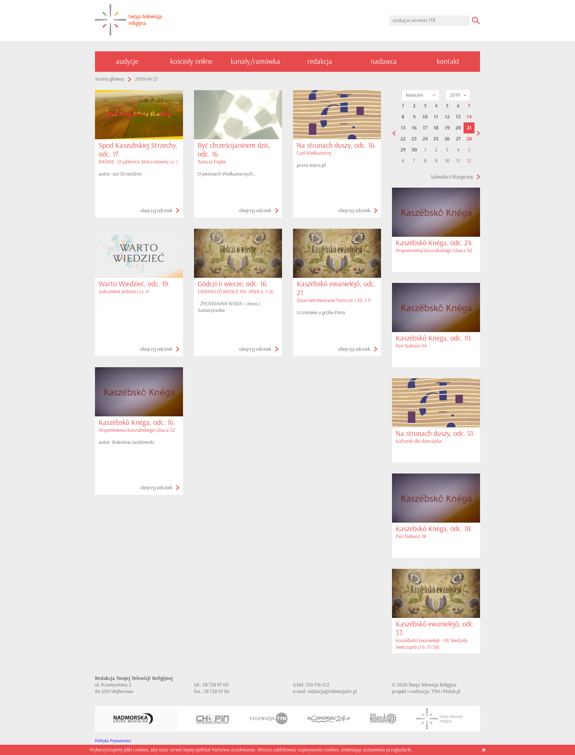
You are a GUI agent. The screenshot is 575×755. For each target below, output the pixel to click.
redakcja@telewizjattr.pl (332, 691)
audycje (127, 61)
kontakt (448, 61)
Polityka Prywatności (113, 741)
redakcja (319, 61)
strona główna (109, 79)
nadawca (384, 61)
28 (469, 139)
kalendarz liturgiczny (452, 177)
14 (469, 117)
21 (469, 128)
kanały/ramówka (255, 61)
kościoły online (191, 61)
